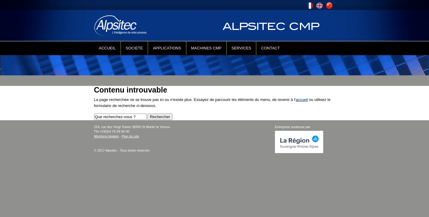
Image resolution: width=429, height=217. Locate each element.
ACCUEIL (107, 48)
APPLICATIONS (167, 48)
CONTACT (270, 48)
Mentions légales (106, 136)
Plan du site (130, 136)
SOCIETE (134, 48)
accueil (302, 99)
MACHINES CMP (206, 48)
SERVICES (241, 48)
